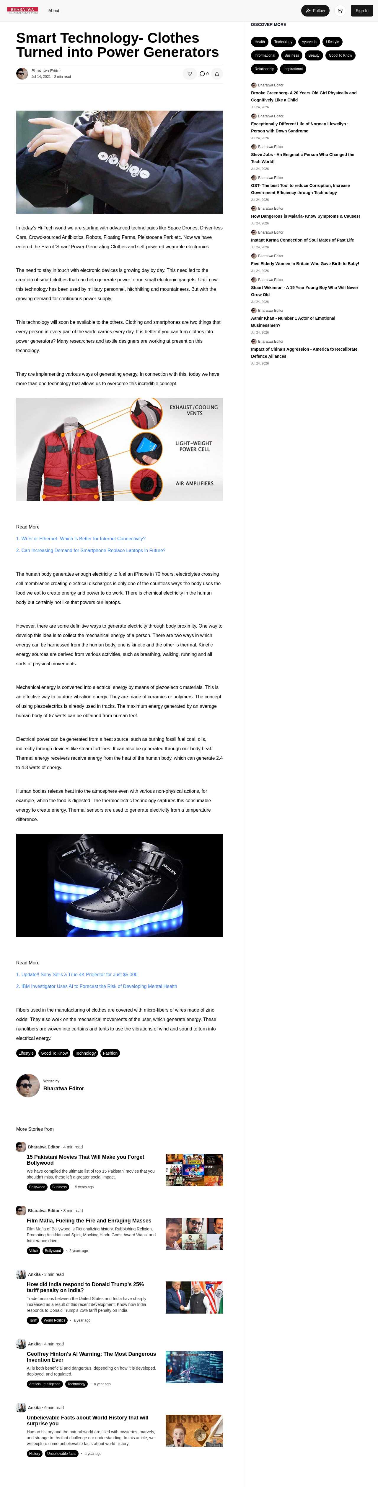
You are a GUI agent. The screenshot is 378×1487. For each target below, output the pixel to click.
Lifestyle (26, 1053)
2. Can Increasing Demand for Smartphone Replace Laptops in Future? (91, 550)
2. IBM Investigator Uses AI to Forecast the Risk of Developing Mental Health (96, 986)
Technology (85, 1053)
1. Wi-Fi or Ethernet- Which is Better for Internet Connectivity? (81, 538)
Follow (315, 10)
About (53, 10)
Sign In (362, 10)
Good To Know (54, 1053)
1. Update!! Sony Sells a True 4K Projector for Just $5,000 (77, 974)
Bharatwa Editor (270, 85)
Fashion (110, 1053)
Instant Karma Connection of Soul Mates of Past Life (302, 240)
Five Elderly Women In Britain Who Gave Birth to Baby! (305, 263)
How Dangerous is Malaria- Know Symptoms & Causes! (305, 216)
